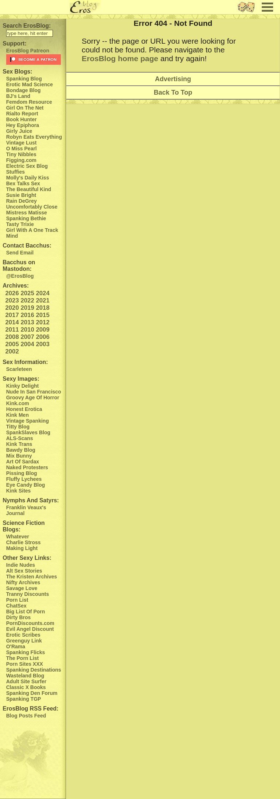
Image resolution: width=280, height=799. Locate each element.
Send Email (20, 253)
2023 (12, 300)
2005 (12, 344)
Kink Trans (19, 444)
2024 (42, 293)
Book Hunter (21, 119)
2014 (12, 322)
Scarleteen (19, 369)
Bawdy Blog (20, 450)
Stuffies (15, 172)
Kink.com (17, 403)
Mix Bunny (19, 456)
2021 (42, 300)
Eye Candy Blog (25, 485)
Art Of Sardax (22, 461)
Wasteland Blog (25, 676)
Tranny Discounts (27, 594)
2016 (27, 315)
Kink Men (17, 415)
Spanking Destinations (33, 670)
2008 (12, 336)
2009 (42, 329)
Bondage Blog (23, 90)
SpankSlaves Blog (28, 432)
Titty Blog (18, 427)
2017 (12, 315)
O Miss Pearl (21, 148)
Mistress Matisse (26, 212)
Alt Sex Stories (24, 571)
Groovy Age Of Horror (32, 397)
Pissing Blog (21, 473)
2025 (27, 293)
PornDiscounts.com (30, 623)
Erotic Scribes (23, 635)
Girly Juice (19, 131)
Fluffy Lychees (24, 479)
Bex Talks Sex (23, 183)
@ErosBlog (20, 276)
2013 (27, 322)
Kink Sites (18, 491)
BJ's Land (18, 96)
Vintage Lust (21, 143)
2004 (27, 344)
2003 (42, 344)
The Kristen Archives (31, 577)
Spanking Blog (24, 79)
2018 (42, 307)
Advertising (173, 79)
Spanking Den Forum (32, 693)
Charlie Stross (23, 542)
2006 (42, 336)
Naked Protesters (27, 467)
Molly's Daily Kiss (27, 178)
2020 (12, 307)
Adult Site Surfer (26, 681)
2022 (27, 300)
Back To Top (173, 92)
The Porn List (22, 658)
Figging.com (21, 160)
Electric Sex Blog (27, 166)
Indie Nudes (20, 565)
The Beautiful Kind (28, 189)
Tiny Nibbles (21, 154)
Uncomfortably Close (32, 207)
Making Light (22, 548)
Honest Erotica (24, 409)
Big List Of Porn (25, 611)
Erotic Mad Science (29, 84)
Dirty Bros (18, 617)
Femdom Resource (29, 102)
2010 (27, 329)
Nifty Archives (23, 582)
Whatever (17, 536)
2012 (42, 322)
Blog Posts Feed (26, 716)
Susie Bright (21, 195)
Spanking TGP (23, 699)
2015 (42, 315)
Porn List (17, 600)
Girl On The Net (25, 108)
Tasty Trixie (20, 224)
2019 (27, 307)
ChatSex (16, 606)
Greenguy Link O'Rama (24, 643)
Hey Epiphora (22, 125)
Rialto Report (22, 113)
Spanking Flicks (25, 652)
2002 (12, 351)
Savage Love (22, 588)
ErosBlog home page (120, 58)
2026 (12, 293)
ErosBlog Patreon (27, 51)
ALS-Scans (19, 438)
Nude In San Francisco (33, 392)
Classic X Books (26, 687)
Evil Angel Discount (30, 629)
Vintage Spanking (27, 421)
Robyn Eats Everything (34, 137)
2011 (12, 329)
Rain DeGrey (21, 201)
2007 (27, 336)
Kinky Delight (22, 386)
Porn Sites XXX (24, 664)
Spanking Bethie (26, 218)
